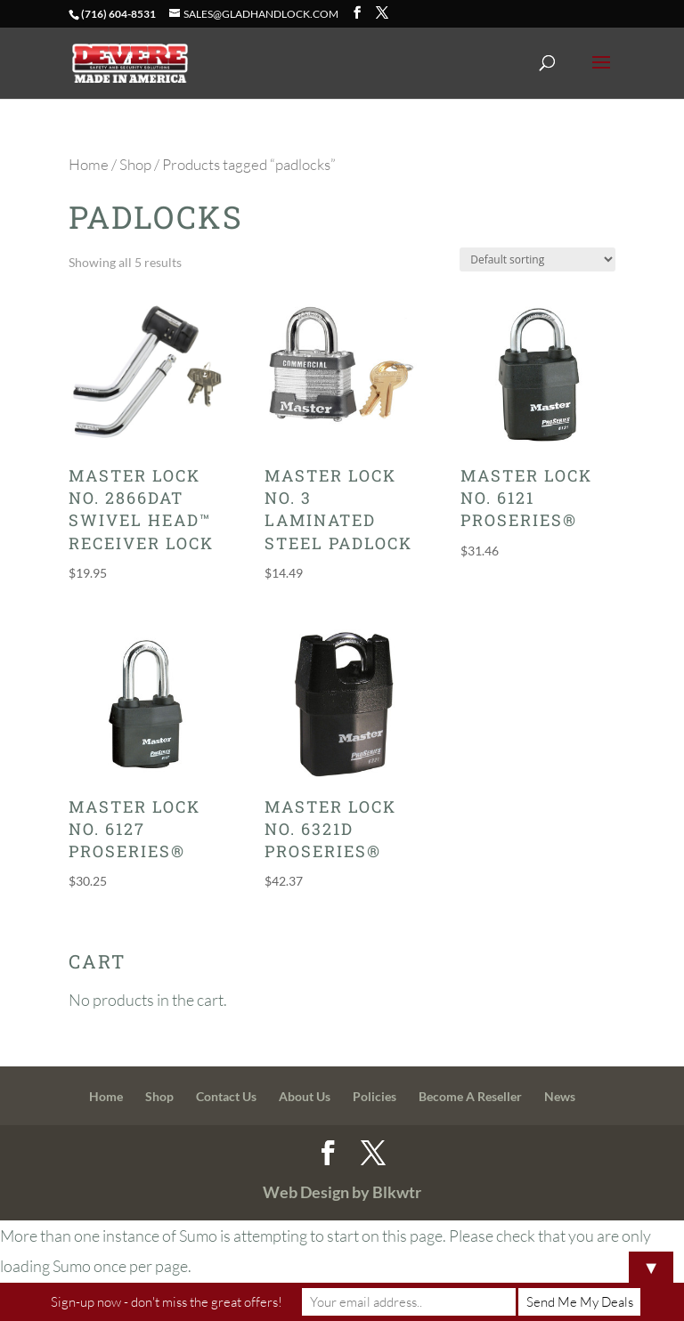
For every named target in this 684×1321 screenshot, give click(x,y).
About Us (304, 1096)
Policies (374, 1096)
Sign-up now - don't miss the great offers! (166, 1301)
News (559, 1096)
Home (89, 164)
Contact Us (226, 1096)
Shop (135, 164)
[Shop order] (537, 259)
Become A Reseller (470, 1096)
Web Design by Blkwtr (342, 1192)
